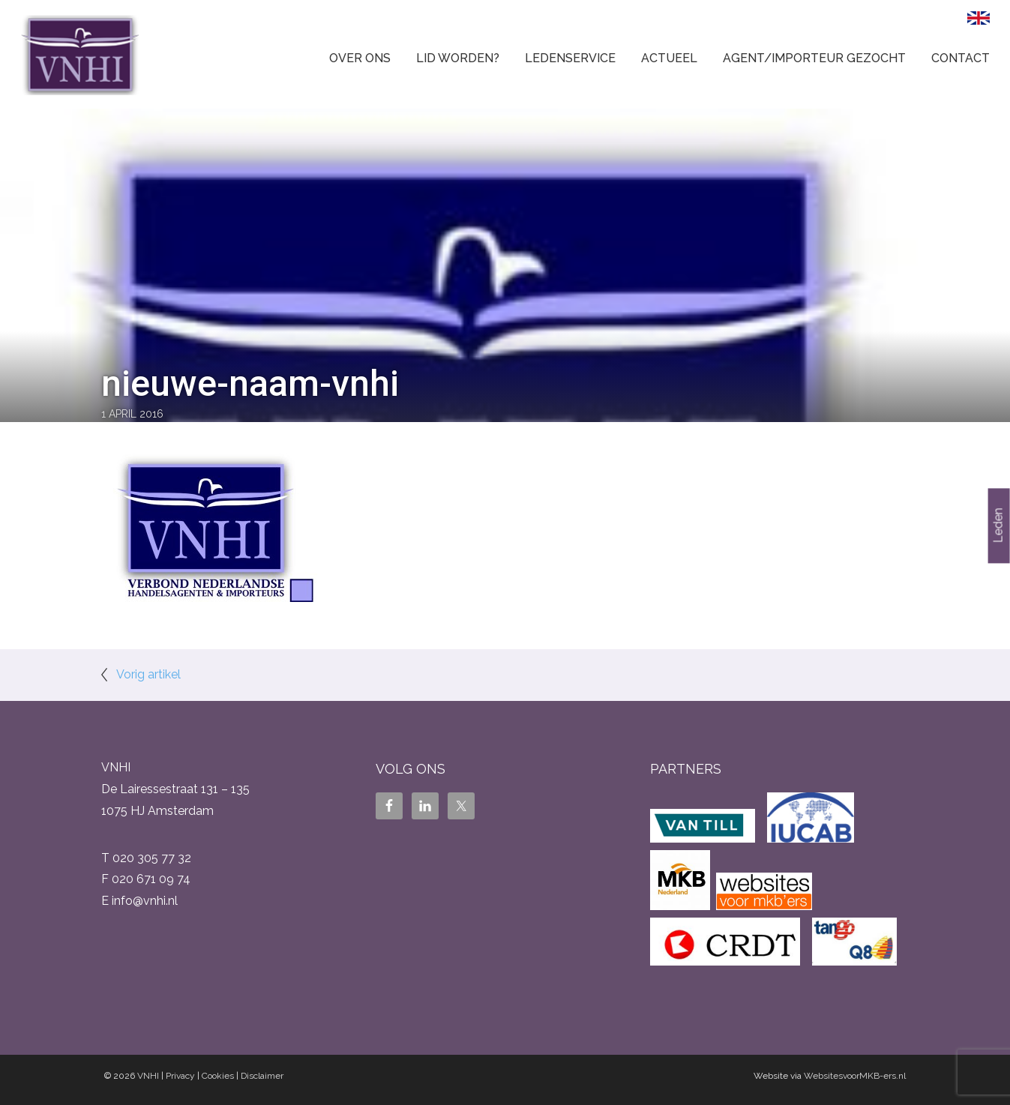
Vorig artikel (148, 674)
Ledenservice (570, 58)
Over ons (360, 58)
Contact (960, 58)
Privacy (180, 1076)
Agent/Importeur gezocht (814, 58)
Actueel (669, 58)
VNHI (148, 1076)
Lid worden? (457, 58)
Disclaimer (262, 1076)
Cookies (218, 1076)
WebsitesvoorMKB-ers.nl (855, 1076)
